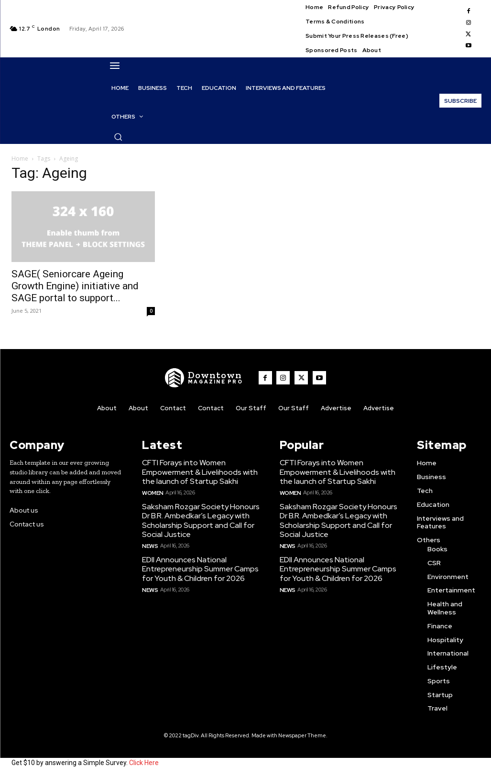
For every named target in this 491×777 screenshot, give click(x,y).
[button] (118, 136)
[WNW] (206, 377)
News (149, 541)
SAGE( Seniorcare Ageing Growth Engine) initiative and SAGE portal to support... (75, 286)
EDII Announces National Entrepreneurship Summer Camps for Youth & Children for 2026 (197, 563)
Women (152, 490)
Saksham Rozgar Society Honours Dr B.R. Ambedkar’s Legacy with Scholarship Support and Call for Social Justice (198, 517)
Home (19, 158)
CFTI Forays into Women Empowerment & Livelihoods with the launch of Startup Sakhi (197, 470)
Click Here (144, 762)
